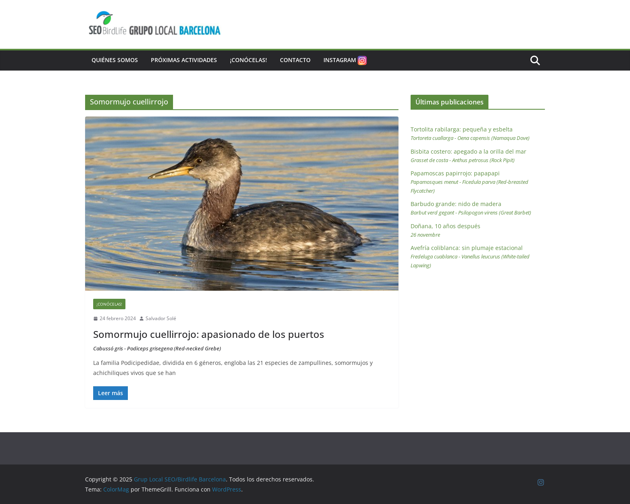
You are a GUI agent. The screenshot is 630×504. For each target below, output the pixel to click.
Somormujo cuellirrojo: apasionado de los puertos (208, 339)
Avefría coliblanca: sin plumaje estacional (470, 256)
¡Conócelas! (248, 60)
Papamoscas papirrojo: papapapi (469, 181)
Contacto (295, 60)
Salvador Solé (161, 318)
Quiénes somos (115, 60)
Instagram (345, 60)
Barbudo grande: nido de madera (471, 208)
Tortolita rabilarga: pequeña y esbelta (470, 133)
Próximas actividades (184, 60)
